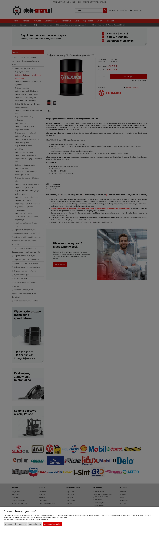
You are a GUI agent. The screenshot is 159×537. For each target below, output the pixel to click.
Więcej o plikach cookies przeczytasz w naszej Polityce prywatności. (26, 519)
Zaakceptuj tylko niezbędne (15, 524)
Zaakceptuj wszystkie (52, 524)
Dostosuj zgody (35, 524)
